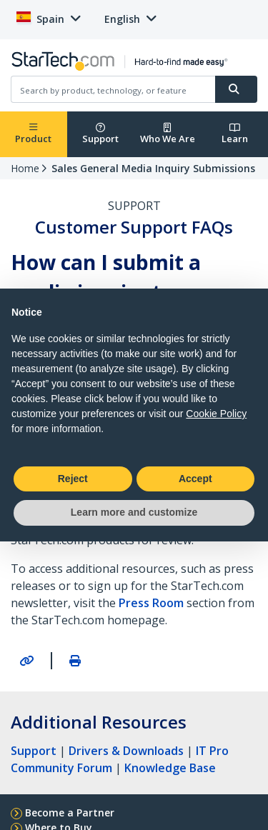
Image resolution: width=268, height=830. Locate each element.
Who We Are (167, 134)
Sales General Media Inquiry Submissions (153, 168)
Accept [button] (195, 478)
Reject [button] (73, 478)
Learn (235, 134)
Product (33, 134)
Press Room (151, 603)
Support (100, 134)
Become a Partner (69, 812)
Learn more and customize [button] (134, 512)
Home (25, 168)
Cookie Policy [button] (216, 413)
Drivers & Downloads (126, 751)
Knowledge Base (170, 768)
